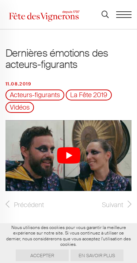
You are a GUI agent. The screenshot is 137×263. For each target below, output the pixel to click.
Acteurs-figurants (35, 95)
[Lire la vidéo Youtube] (68, 155)
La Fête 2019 (88, 95)
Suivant (112, 205)
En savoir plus (97, 255)
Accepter (42, 255)
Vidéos (20, 107)
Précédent (29, 205)
